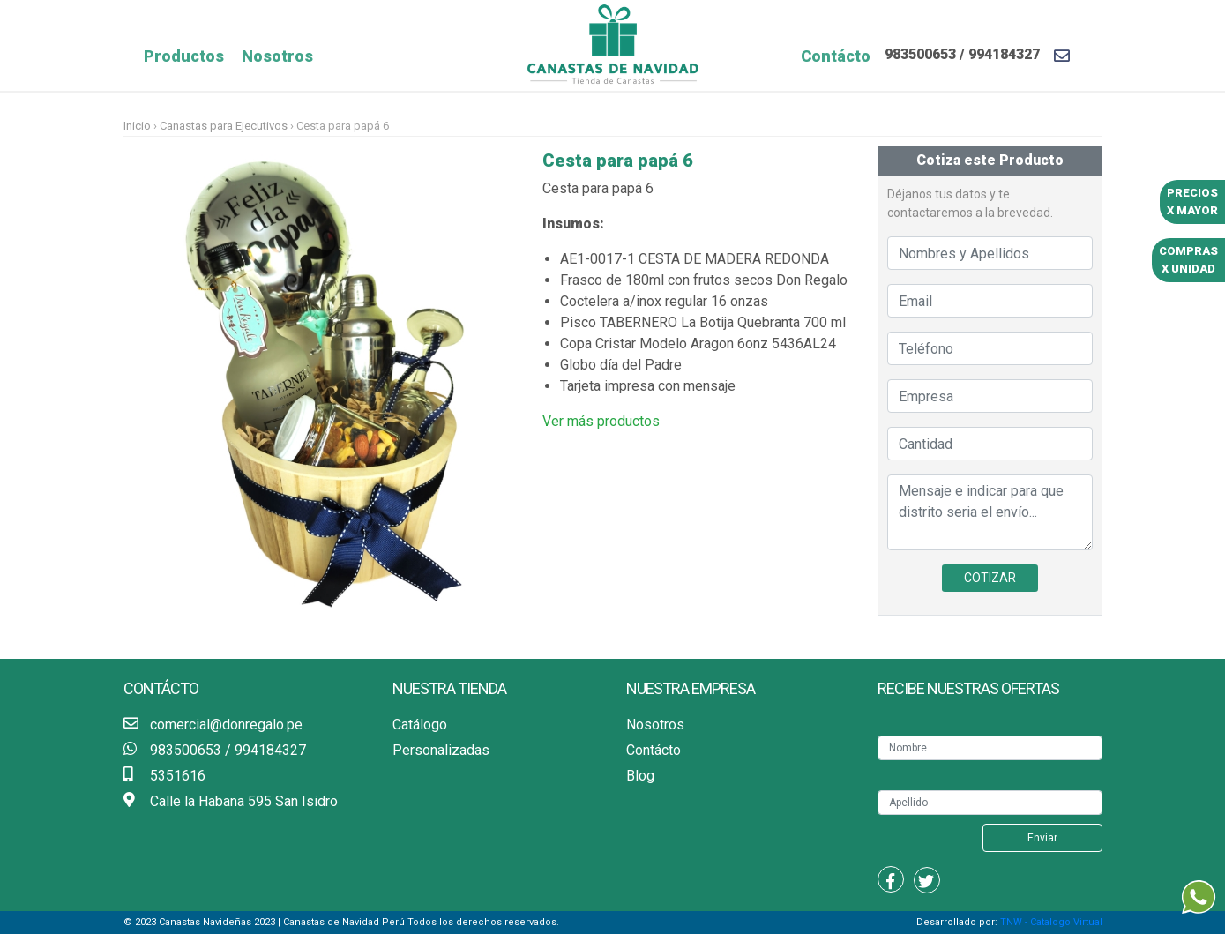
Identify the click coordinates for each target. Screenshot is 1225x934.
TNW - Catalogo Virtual (1051, 922)
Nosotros (277, 56)
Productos (184, 56)
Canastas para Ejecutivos (224, 125)
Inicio (138, 125)
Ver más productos (601, 421)
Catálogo (419, 724)
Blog (640, 775)
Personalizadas (440, 750)
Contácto (835, 56)
